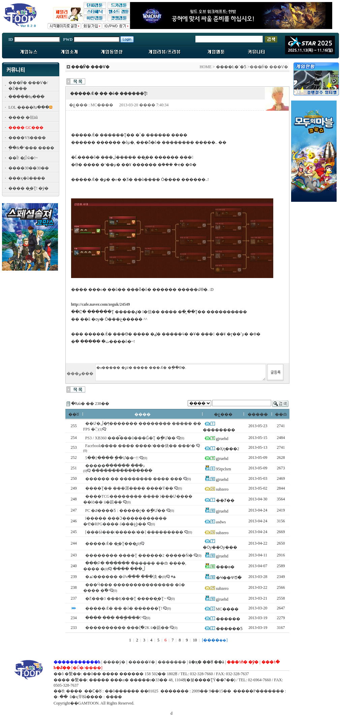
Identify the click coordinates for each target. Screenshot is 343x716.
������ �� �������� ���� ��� (133, 478)
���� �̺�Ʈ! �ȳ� (28, 188)
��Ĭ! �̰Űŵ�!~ (23, 158)
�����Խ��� (26, 96)
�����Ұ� (141, 662)
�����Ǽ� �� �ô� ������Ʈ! (123, 608)
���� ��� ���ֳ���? (113, 617)
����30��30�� (28, 168)
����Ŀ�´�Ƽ (231, 66)
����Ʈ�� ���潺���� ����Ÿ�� (129, 488)
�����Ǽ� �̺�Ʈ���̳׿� (111, 543)
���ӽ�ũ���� (26, 178)
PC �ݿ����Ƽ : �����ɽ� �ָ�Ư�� (125, 510)
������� (172, 662)
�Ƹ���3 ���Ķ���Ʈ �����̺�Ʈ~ (125, 598)
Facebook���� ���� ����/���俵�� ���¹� (140, 445)
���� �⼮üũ (23, 117)
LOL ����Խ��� (28, 107)
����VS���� (27, 137)
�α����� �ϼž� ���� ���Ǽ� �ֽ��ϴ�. (180, 372)
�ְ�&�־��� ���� (31, 147)
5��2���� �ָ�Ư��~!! (111, 458)
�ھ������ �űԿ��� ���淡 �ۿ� (130, 576)
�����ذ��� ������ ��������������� (119, 468)
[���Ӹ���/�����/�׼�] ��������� (134, 532)
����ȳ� (114, 662)
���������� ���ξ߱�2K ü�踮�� (127, 627)
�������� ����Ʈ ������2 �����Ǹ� (139, 555)
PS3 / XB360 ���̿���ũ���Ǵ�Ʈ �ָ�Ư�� (130, 438)
